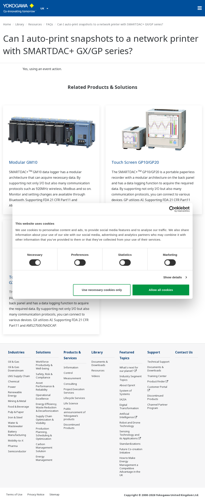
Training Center (157, 376)
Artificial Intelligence (127, 415)
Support (153, 352)
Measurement (72, 378)
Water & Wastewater (15, 424)
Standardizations (130, 443)
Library (19, 24)
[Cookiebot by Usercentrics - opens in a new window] (172, 209)
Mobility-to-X (15, 440)
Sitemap (54, 494)
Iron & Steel (15, 417)
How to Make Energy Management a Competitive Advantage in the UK (130, 466)
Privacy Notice (35, 494)
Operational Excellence (43, 396)
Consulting (70, 384)
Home (7, 24)
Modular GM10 (23, 162)
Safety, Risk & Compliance (44, 375)
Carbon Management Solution (44, 447)
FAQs (49, 24)
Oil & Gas (13, 361)
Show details (172, 277)
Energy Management (44, 458)
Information (71, 367)
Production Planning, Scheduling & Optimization (44, 433)
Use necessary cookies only (102, 290)
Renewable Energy (15, 393)
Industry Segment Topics (131, 377)
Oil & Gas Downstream (16, 368)
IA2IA (123, 399)
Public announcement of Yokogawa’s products (74, 414)
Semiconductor (17, 451)
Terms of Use (14, 494)
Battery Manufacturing (17, 433)
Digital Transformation (129, 406)
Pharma (13, 446)
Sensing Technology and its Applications (129, 435)
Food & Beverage (18, 406)
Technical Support (158, 361)
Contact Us (184, 352)
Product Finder (156, 381)
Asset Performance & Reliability (45, 386)
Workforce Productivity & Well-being (44, 365)
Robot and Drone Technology (130, 424)
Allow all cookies (161, 290)
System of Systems (126, 392)
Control (68, 373)
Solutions (43, 352)
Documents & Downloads (99, 363)
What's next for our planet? (129, 369)
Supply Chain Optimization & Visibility (45, 419)
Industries (16, 352)
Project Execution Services (74, 390)
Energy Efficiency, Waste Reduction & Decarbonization (47, 407)
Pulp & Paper (16, 412)
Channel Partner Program (157, 406)
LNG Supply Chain (19, 376)
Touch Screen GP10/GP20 (135, 162)
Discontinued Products (72, 426)
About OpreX (127, 385)
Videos (95, 376)
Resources (35, 24)
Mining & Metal (17, 401)
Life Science (71, 403)
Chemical (13, 381)
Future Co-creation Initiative (131, 450)
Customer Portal (157, 387)
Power (12, 387)
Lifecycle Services (74, 398)
